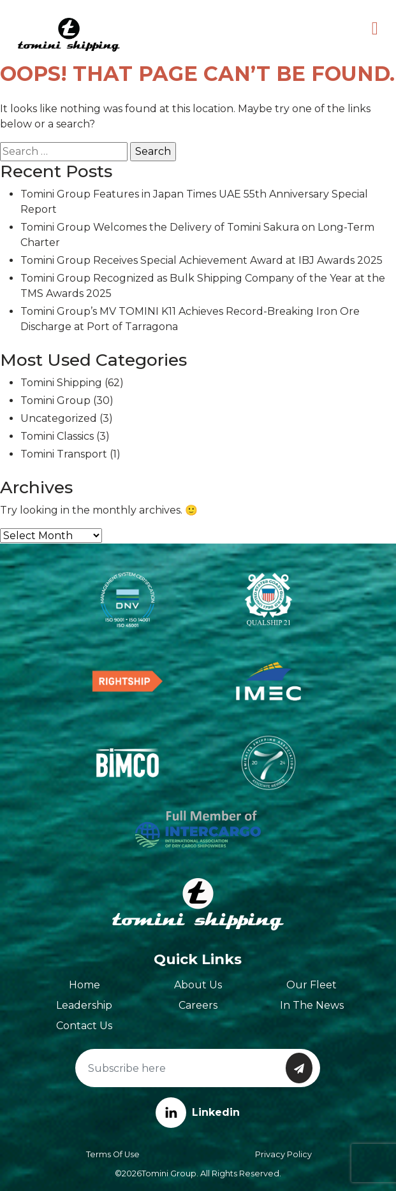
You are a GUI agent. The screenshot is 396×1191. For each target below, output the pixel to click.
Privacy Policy (283, 1154)
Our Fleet (311, 985)
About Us (198, 985)
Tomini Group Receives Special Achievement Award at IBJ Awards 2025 (201, 260)
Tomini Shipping (61, 383)
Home (84, 985)
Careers (198, 1005)
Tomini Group (55, 400)
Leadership (84, 1005)
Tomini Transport (63, 454)
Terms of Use (113, 1154)
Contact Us (84, 1026)
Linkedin (198, 1112)
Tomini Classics (57, 436)
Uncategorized (58, 418)
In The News (312, 1005)
